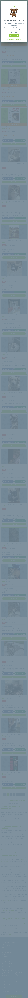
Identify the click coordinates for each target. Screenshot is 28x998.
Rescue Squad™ (12, 30)
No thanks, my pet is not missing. (14, 39)
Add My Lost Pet (14, 35)
